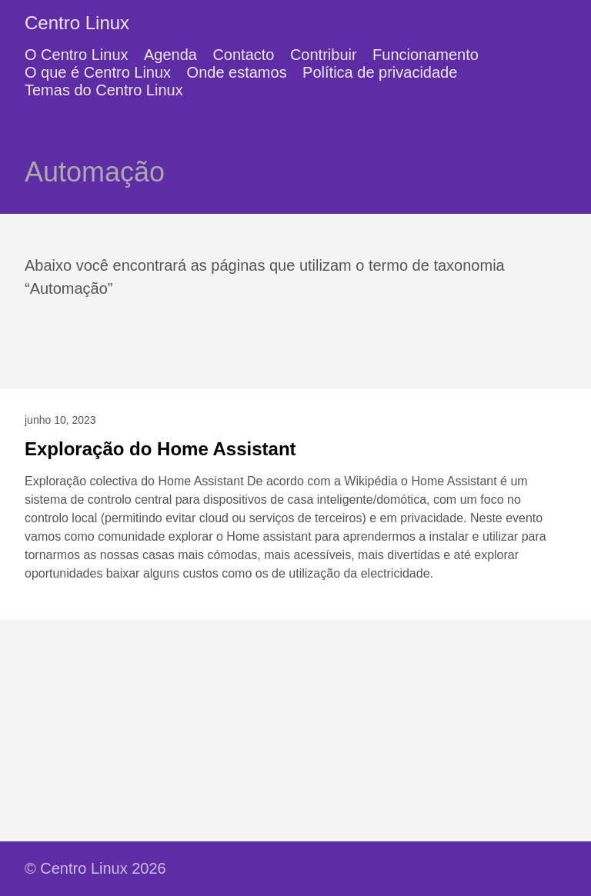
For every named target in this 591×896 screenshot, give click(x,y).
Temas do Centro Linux (104, 90)
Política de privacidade (379, 72)
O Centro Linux (77, 54)
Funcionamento (425, 54)
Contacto (243, 54)
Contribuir (323, 54)
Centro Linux (77, 22)
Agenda (170, 54)
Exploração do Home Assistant (160, 448)
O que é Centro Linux (98, 72)
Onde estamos (237, 72)
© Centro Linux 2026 (95, 868)
